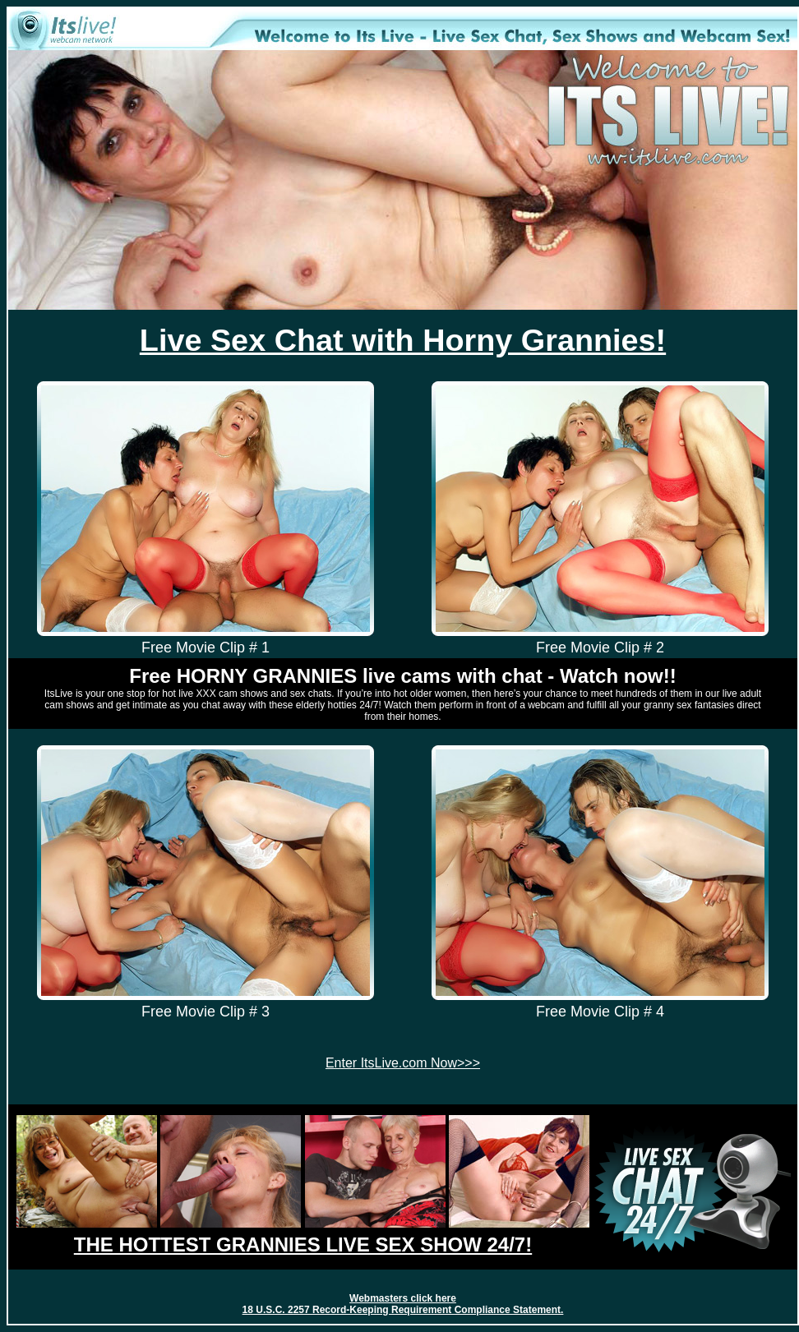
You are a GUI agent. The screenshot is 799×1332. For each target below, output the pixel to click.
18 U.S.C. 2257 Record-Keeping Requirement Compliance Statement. (403, 1310)
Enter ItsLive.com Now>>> (403, 1063)
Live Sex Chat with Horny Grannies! (403, 340)
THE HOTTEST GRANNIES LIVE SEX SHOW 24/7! (303, 1244)
